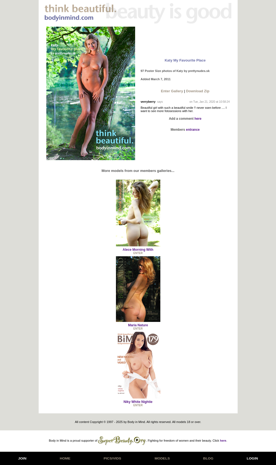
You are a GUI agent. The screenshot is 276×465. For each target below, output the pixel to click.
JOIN (22, 458)
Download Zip (197, 91)
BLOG (208, 458)
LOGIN (252, 458)
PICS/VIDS (112, 458)
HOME (65, 458)
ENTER (138, 253)
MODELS (162, 458)
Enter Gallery (172, 91)
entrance (193, 130)
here (198, 119)
